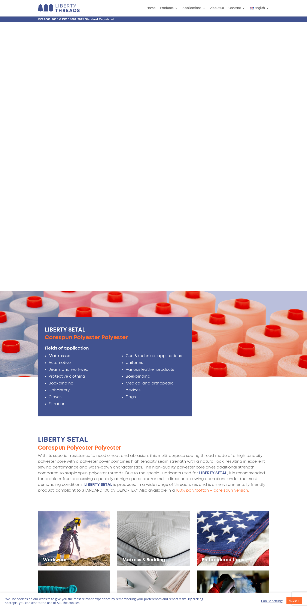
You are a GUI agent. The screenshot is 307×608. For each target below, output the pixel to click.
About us (217, 8)
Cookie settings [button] (272, 601)
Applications (191, 8)
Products (166, 8)
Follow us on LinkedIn (244, 555)
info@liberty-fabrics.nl (233, 536)
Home (151, 8)
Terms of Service (72, 562)
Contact (234, 8)
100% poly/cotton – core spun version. (212, 222)
